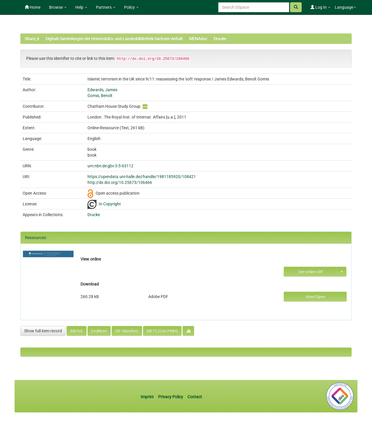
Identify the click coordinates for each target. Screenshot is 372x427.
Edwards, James (102, 89)
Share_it (32, 38)
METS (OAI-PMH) (162, 331)
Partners (105, 7)
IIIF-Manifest (126, 331)
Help (81, 7)
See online (310, 271)
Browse (58, 7)
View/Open (315, 296)
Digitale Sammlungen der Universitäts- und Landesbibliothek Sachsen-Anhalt (114, 38)
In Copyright (110, 204)
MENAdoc (198, 38)
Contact (194, 396)
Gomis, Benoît (99, 95)
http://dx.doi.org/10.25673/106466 (119, 182)
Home (32, 7)
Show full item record (43, 331)
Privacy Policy (170, 396)
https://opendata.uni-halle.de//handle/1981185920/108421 (141, 176)
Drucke (220, 38)
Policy (131, 7)
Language (345, 7)
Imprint (148, 396)
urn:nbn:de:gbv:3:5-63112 (110, 166)
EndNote (99, 331)
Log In (320, 7)
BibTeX (76, 331)
